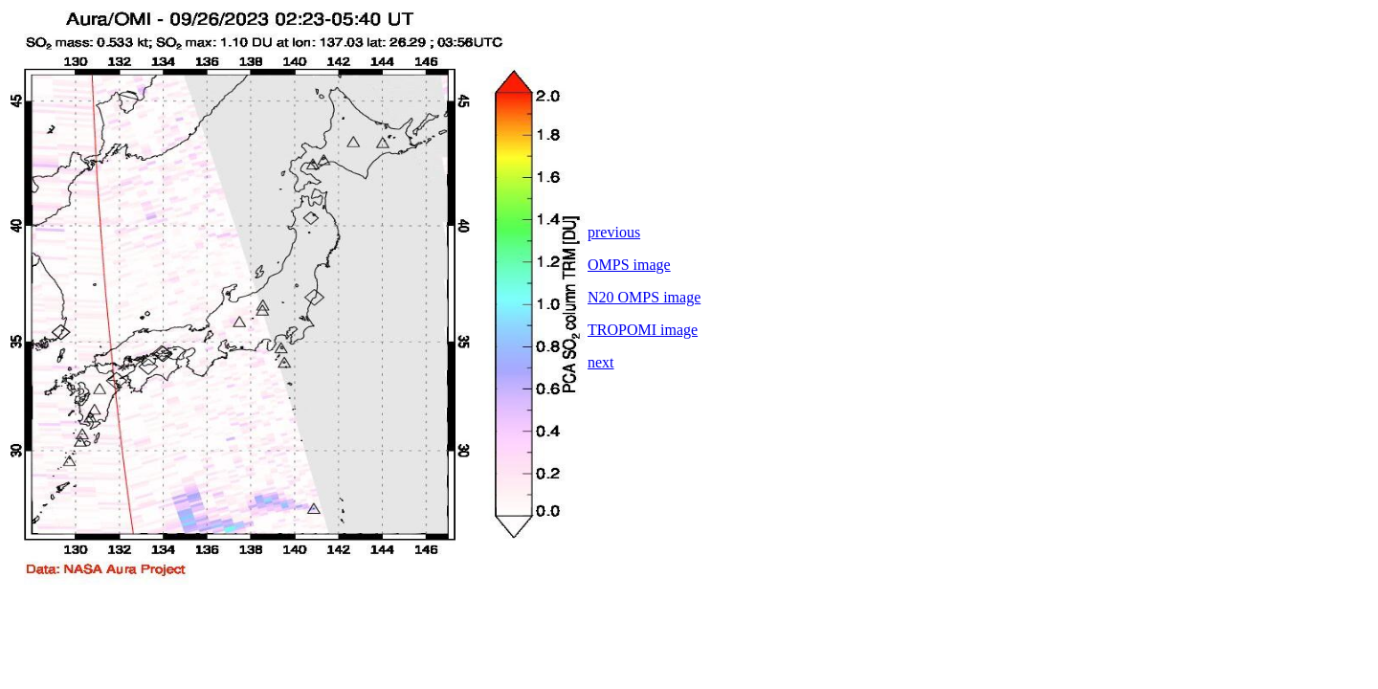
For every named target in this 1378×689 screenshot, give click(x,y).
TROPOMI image (643, 330)
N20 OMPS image (644, 297)
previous (614, 232)
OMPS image (629, 264)
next (601, 362)
